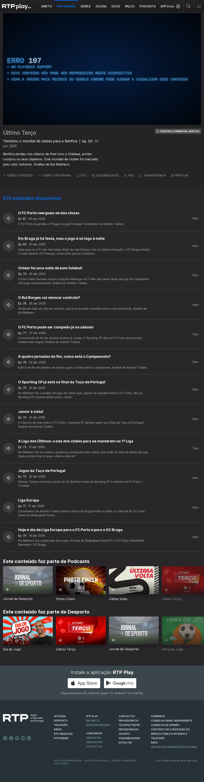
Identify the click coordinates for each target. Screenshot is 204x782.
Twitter (11, 738)
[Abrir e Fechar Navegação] (199, 6)
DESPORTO (61, 720)
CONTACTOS (127, 716)
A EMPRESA (158, 716)
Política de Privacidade (67, 760)
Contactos (94, 746)
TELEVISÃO (61, 725)
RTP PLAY (92, 716)
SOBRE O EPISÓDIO (18, 175)
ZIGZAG (101, 6)
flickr (29, 738)
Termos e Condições (123, 760)
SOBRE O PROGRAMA (54, 175)
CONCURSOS (94, 733)
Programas (66, 6)
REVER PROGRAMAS (98, 725)
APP (163, 6)
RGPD (154, 742)
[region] (102, 69)
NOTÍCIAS (60, 716)
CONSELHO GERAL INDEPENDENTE (171, 720)
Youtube (23, 738)
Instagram (17, 738)
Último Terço (19, 132)
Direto (46, 6)
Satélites (125, 742)
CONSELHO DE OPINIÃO (165, 725)
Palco (130, 6)
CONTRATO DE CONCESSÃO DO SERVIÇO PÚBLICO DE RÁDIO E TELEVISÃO (170, 734)
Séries (85, 6)
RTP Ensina (61, 738)
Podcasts (147, 6)
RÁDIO (58, 729)
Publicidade (61, 763)
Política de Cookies (96, 760)
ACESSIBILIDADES (105, 175)
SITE (81, 175)
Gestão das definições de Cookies (174, 746)
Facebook (5, 738)
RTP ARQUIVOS (63, 733)
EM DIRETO (93, 720)
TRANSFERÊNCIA (152, 175)
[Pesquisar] (188, 6)
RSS (129, 175)
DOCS (116, 6)
